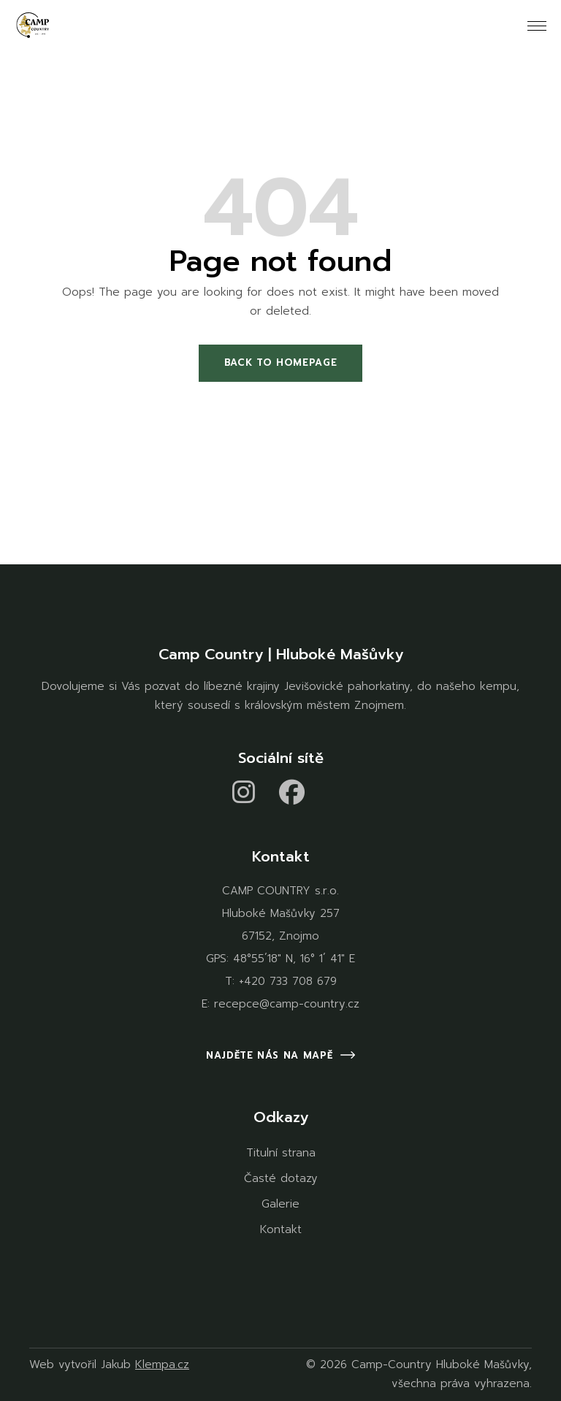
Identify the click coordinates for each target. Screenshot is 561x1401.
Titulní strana (281, 1153)
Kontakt (281, 1229)
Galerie (280, 1204)
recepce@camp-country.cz (286, 1004)
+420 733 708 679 (288, 981)
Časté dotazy (281, 1178)
